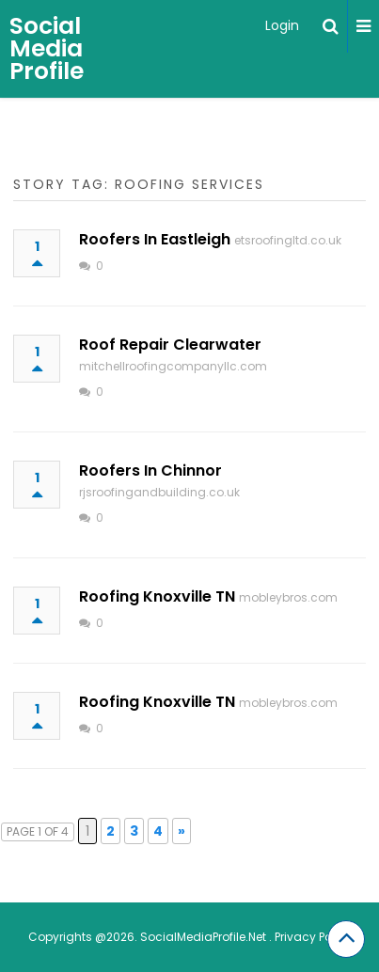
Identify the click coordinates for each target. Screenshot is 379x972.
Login (282, 25)
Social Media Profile (46, 48)
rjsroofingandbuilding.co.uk (159, 492)
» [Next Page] (181, 831)
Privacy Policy (313, 937)
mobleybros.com (288, 597)
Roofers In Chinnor (150, 470)
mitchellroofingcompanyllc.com (173, 366)
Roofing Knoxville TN (157, 596)
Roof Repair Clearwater (170, 344)
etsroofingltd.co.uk (287, 240)
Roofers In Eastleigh (154, 239)
